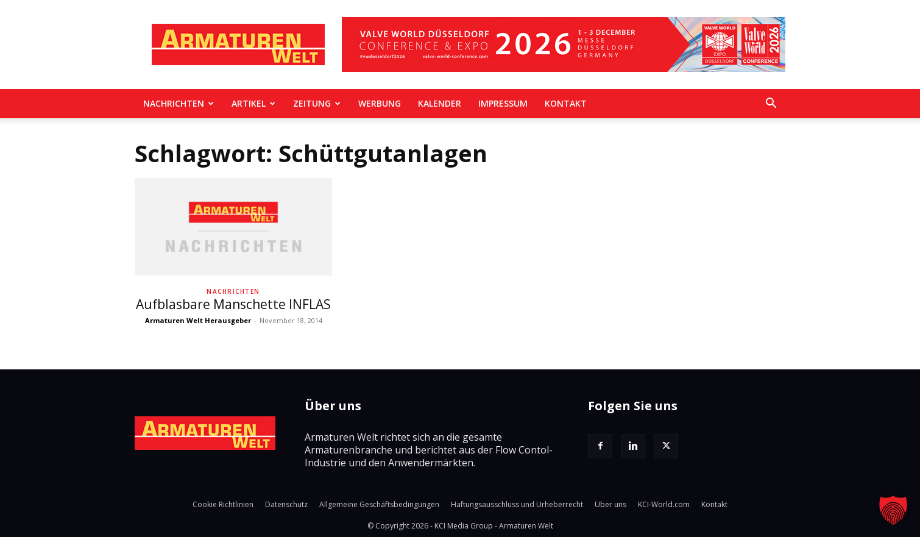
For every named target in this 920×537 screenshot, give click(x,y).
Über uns (610, 504)
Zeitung (317, 103)
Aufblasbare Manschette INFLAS (233, 304)
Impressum (503, 103)
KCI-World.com (664, 504)
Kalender (439, 103)
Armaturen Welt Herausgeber (198, 320)
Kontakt (566, 103)
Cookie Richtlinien (223, 504)
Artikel (253, 103)
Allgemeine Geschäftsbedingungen (379, 504)
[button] (770, 104)
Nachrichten (178, 103)
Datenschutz (286, 504)
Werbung (379, 103)
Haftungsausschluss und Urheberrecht (517, 504)
